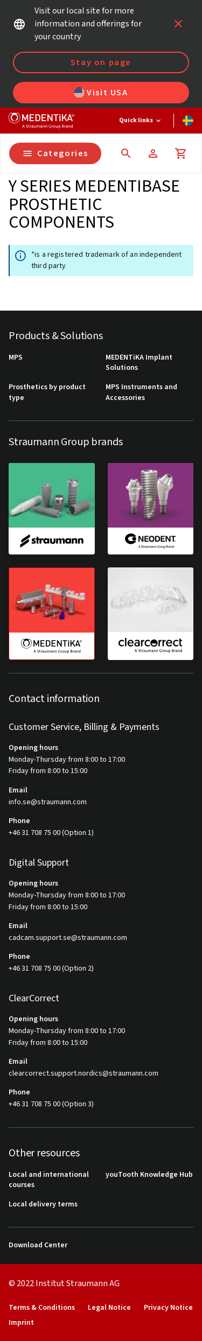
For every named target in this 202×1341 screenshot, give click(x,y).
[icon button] (178, 23)
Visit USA (101, 93)
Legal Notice (109, 1308)
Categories (55, 153)
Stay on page (101, 62)
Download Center (38, 1245)
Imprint (21, 1323)
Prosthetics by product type (47, 392)
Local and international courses (49, 1180)
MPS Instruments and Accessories (141, 392)
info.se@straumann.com (48, 802)
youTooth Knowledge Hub (149, 1175)
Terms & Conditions (42, 1308)
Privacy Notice (168, 1308)
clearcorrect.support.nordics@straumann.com (83, 1074)
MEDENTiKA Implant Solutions (139, 363)
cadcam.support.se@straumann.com (68, 938)
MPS (16, 358)
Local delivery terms (43, 1204)
